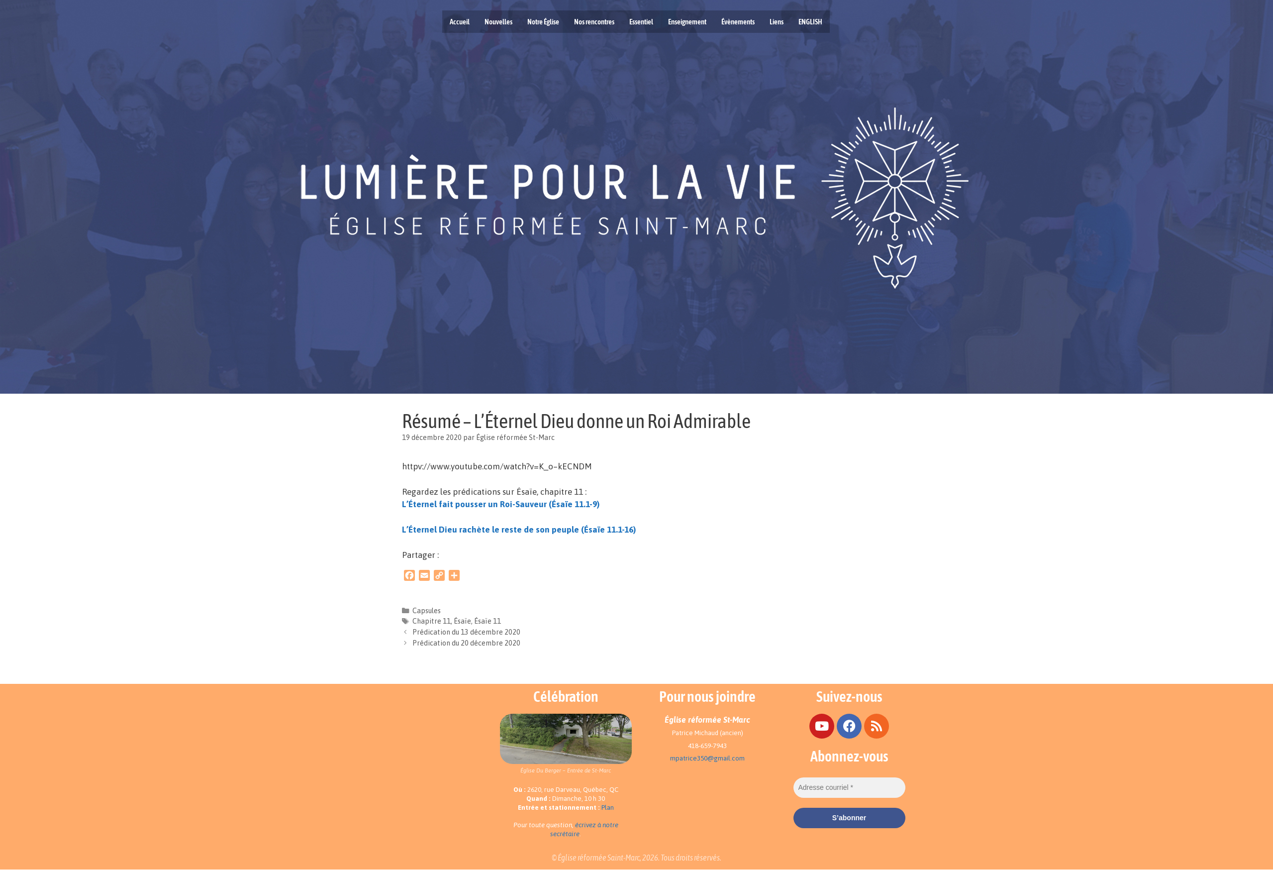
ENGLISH (810, 21)
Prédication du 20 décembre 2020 (466, 643)
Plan (607, 807)
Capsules (426, 611)
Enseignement (687, 21)
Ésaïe (462, 621)
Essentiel (641, 21)
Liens (776, 21)
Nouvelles (498, 21)
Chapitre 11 (431, 621)
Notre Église (543, 21)
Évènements (738, 21)
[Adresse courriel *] (849, 787)
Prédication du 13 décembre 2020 (466, 632)
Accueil (460, 21)
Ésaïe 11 (487, 621)
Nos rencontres (594, 21)
